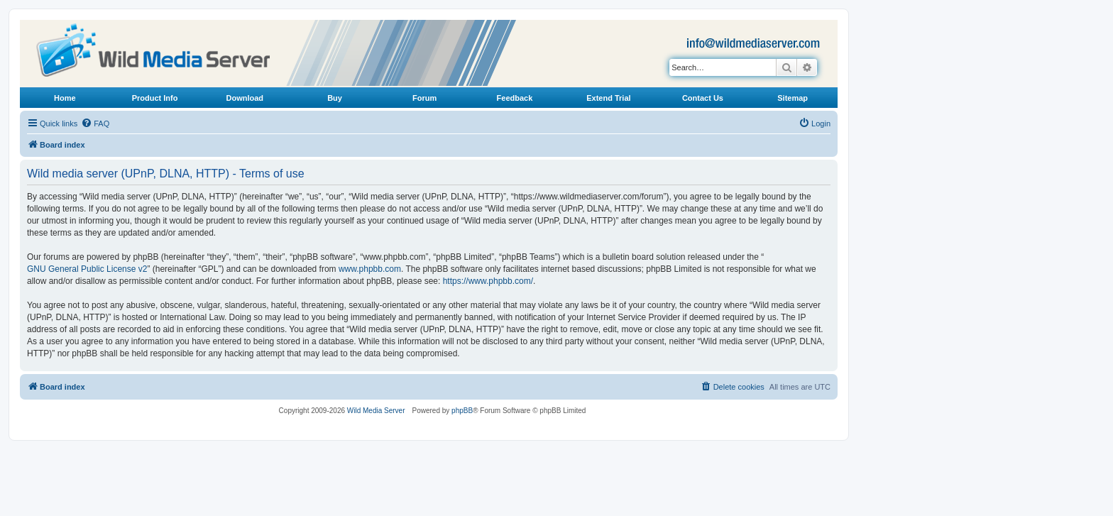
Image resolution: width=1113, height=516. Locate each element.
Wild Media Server (376, 411)
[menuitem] (95, 123)
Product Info (155, 98)
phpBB (462, 411)
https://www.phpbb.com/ (488, 281)
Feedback (515, 98)
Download (245, 98)
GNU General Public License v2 (87, 269)
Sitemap (792, 98)
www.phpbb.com (370, 269)
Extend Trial (608, 98)
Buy (334, 98)
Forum (424, 98)
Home (65, 98)
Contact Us (702, 98)
